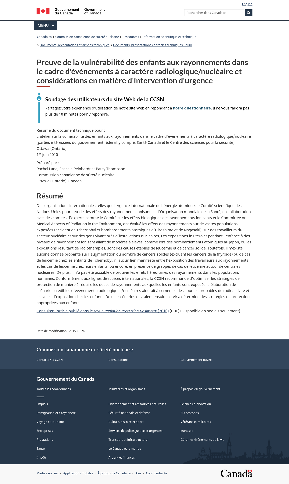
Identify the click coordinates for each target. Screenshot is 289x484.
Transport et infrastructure (128, 440)
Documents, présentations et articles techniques (74, 45)
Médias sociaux (48, 473)
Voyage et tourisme (51, 422)
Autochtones (189, 413)
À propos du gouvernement (200, 389)
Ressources (131, 37)
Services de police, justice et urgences (135, 431)
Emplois (42, 404)
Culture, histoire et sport (126, 422)
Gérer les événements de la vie (202, 440)
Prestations (45, 440)
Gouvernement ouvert (196, 360)
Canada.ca (44, 37)
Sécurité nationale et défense (129, 413)
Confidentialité (156, 473)
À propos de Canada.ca (114, 473)
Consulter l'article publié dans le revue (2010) (103, 310)
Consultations (118, 360)
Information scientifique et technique (169, 37)
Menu (47, 25)
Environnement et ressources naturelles (137, 404)
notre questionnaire (192, 108)
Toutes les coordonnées (54, 389)
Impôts (42, 457)
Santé (41, 448)
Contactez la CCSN (50, 360)
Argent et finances (122, 457)
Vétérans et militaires (195, 422)
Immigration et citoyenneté (56, 413)
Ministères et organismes (127, 389)
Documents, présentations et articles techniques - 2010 (152, 45)
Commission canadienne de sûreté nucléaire (87, 37)
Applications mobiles (78, 473)
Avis (138, 473)
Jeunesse (186, 431)
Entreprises (45, 431)
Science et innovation (195, 404)
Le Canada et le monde (125, 448)
